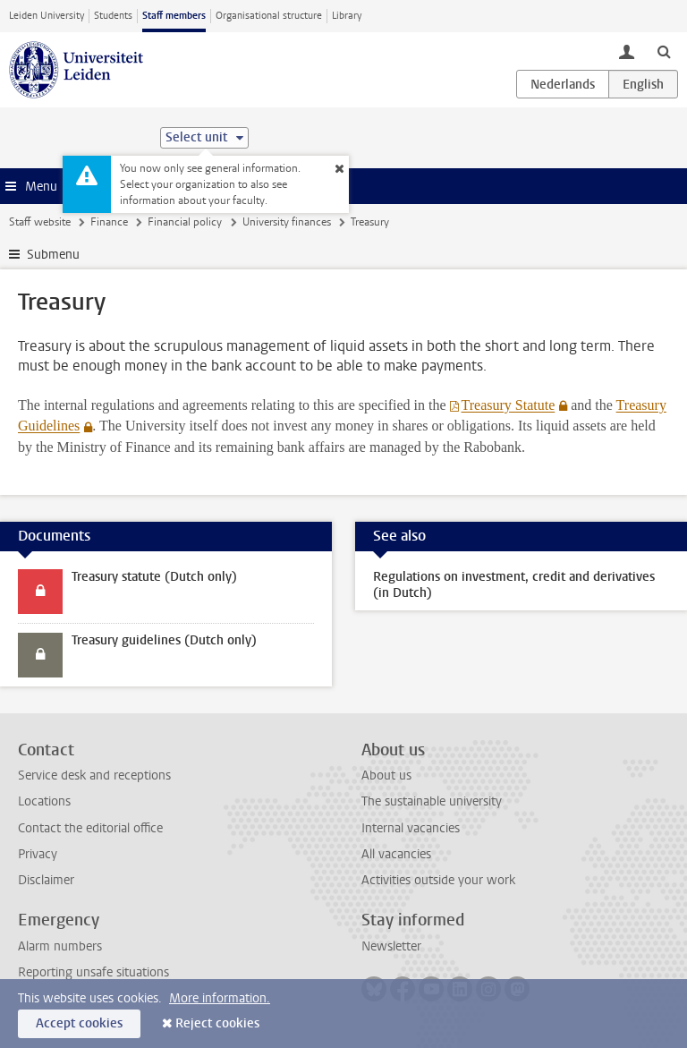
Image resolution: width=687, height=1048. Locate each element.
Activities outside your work (438, 880)
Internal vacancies (410, 828)
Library (346, 15)
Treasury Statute (508, 405)
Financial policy (185, 222)
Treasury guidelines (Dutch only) (164, 640)
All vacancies (396, 854)
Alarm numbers (60, 946)
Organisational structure (269, 15)
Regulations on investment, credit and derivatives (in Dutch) (514, 584)
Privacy (37, 854)
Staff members (174, 15)
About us (386, 775)
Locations (44, 801)
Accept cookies (79, 1023)
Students (113, 15)
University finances (286, 222)
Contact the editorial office (90, 828)
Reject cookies (217, 1023)
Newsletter (391, 946)
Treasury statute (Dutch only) (154, 576)
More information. (219, 998)
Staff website (40, 222)
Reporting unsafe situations (93, 972)
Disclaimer (46, 880)
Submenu (53, 254)
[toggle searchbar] (663, 51)
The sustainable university (431, 801)
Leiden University (46, 15)
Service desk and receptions (94, 775)
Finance (109, 222)
